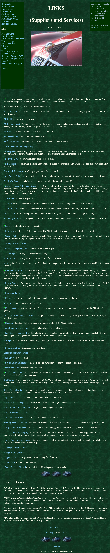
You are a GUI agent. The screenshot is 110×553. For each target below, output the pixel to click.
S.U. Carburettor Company (16, 432)
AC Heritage (9, 131)
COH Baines (9, 198)
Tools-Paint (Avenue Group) (17, 440)
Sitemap (5, 68)
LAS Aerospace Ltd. (14, 271)
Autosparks (10, 151)
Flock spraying (7, 14)
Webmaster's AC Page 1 (11, 63)
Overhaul (5, 21)
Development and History (12, 39)
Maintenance (7, 9)
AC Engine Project (12, 124)
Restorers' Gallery (9, 24)
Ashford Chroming (12, 141)
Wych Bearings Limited (15, 467)
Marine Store (11, 298)
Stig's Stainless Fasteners (16, 427)
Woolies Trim (9, 462)
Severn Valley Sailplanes (16, 363)
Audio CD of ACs (9, 53)
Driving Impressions (10, 51)
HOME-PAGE (56, 528)
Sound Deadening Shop (14, 390)
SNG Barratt (9, 380)
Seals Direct (9, 358)
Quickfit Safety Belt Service (16, 353)
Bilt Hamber (10, 164)
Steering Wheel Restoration (15, 422)
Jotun (6, 263)
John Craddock (11, 208)
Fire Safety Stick (11, 218)
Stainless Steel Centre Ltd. (16, 417)
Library (4, 46)
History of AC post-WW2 (12, 58)
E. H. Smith (10, 213)
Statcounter (56, 547)
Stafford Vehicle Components (16, 402)
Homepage (6, 4)
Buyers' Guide (7, 6)
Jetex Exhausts (10, 258)
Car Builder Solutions (14, 176)
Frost (7, 226)
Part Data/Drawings (9, 19)
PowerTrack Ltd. (12, 348)
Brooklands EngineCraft (14, 171)
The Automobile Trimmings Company (20, 146)
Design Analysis (8, 41)
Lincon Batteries (12, 283)
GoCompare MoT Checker (15, 243)
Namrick (9, 323)
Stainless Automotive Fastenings (18, 407)
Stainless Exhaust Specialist (16, 412)
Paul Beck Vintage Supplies (17, 333)
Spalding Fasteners (13, 397)
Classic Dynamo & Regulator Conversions (23, 186)
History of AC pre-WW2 (12, 56)
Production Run (8, 44)
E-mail (64, 532)
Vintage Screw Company (16, 447)
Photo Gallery (7, 61)
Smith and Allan (12, 368)
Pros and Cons (7, 34)
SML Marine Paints (13, 373)
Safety (4, 48)
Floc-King (9, 231)
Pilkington (8, 340)
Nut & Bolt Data (8, 16)
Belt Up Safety (11, 159)
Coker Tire (8, 203)
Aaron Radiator (10, 111)
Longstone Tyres (12, 293)
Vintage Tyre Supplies (13, 452)
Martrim (7, 303)
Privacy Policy (99, 27)
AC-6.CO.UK (10, 119)
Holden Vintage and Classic (17, 248)
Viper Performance (13, 457)
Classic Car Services (12, 181)
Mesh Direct (10, 308)
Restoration (6, 11)
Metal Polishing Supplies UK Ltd (19, 315)
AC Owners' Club (11, 136)
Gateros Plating (12, 236)
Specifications (7, 36)
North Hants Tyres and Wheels (17, 328)
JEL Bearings (9, 253)
